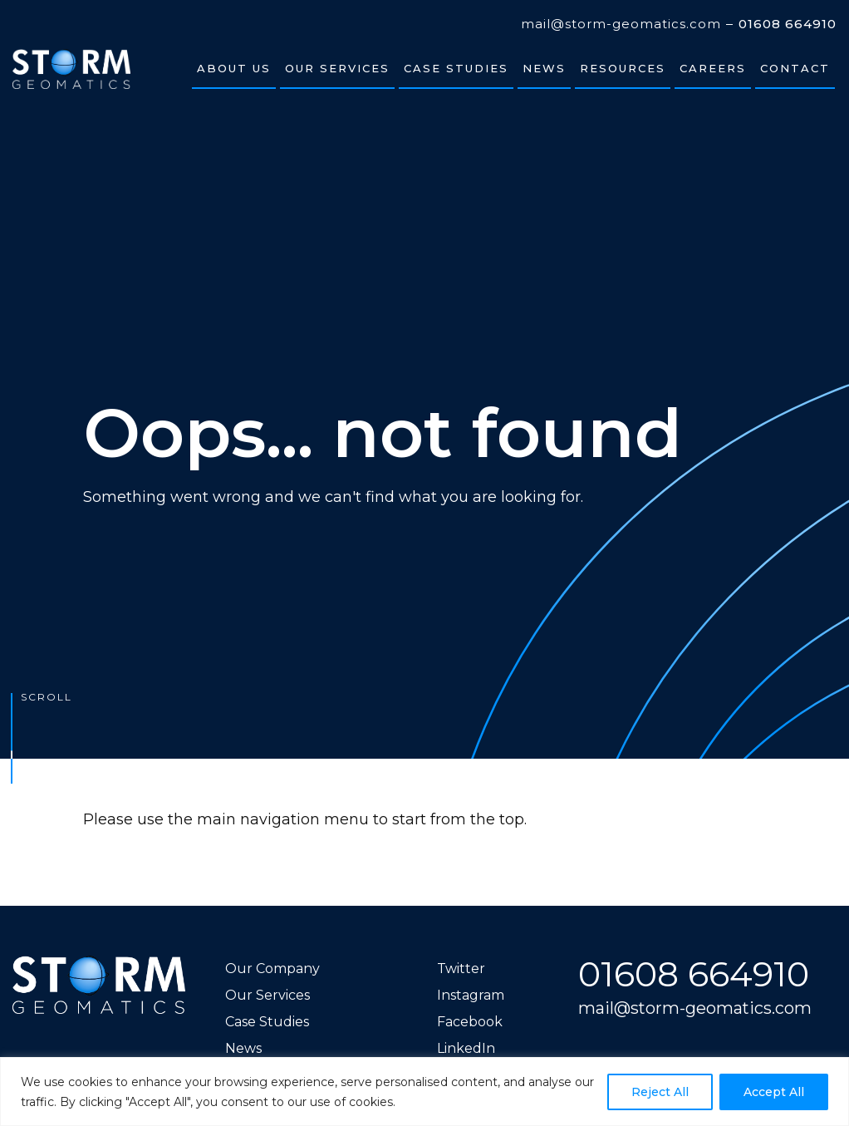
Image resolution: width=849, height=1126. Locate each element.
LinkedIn (466, 1048)
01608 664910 (788, 24)
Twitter (461, 968)
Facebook (470, 1022)
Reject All (660, 1091)
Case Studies (267, 1022)
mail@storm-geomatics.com (621, 24)
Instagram (470, 995)
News (243, 1048)
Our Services (267, 995)
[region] (424, 1091)
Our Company (272, 968)
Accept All (773, 1091)
